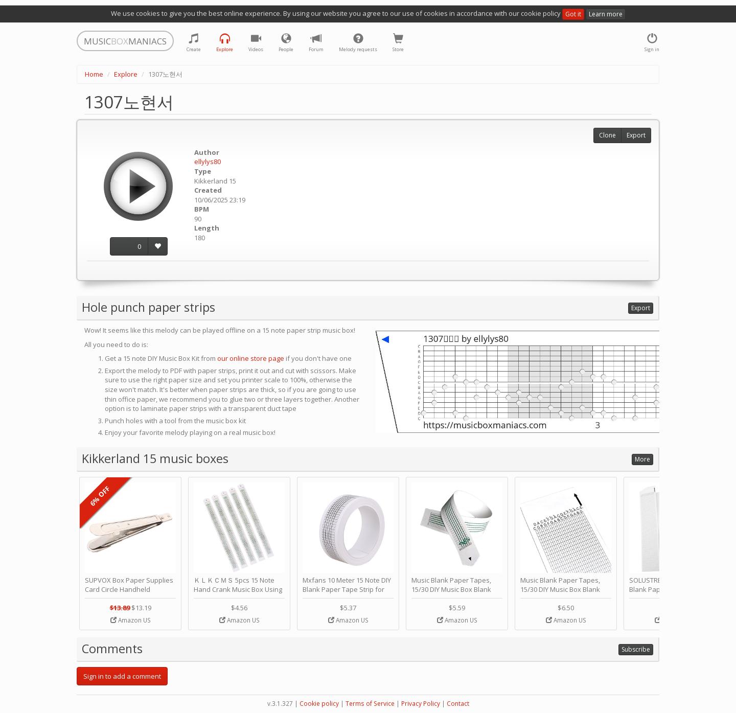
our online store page (250, 358)
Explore (125, 74)
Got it (573, 14)
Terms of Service (370, 703)
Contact (458, 703)
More (642, 459)
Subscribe (636, 649)
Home (94, 74)
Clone (607, 135)
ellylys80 (207, 161)
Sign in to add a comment (122, 676)
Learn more (606, 14)
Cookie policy (319, 703)
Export (636, 135)
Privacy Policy (420, 703)
